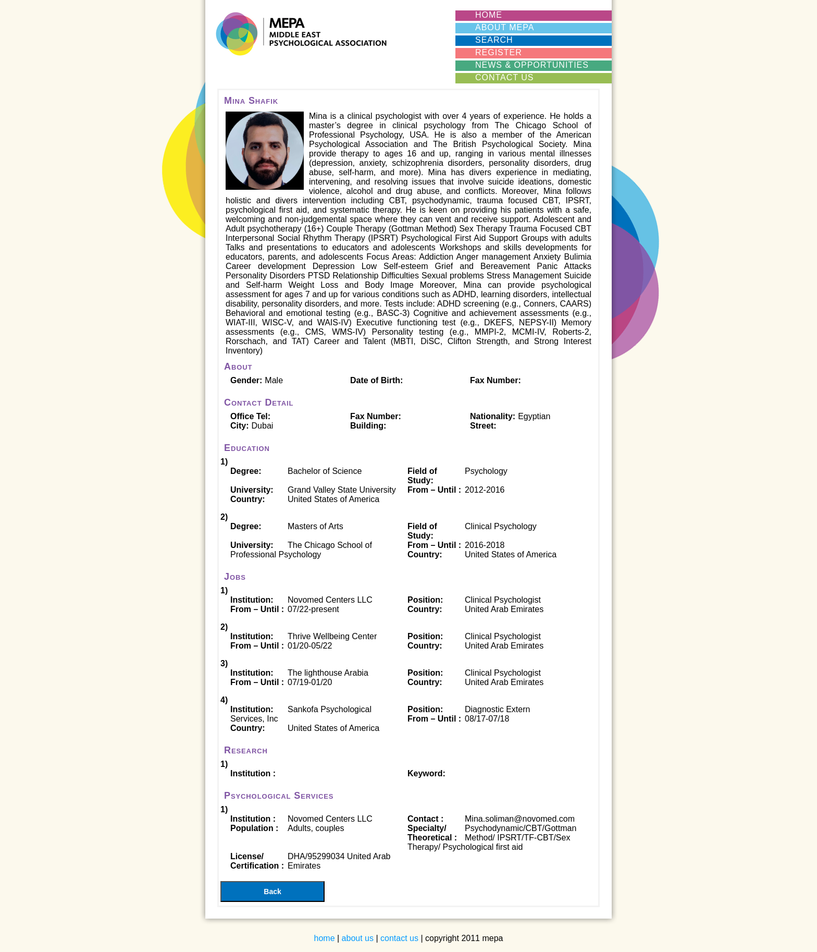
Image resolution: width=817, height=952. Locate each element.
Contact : (425, 818)
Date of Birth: (376, 380)
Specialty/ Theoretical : (432, 833)
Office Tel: (250, 416)
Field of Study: (422, 476)
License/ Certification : (257, 861)
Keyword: (426, 773)
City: (239, 425)
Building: (368, 425)
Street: (483, 425)
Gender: (246, 380)
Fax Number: (495, 380)
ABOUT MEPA (504, 27)
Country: (247, 499)
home (324, 938)
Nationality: (492, 416)
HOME (488, 14)
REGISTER (498, 52)
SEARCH (494, 39)
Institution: (252, 599)
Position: (425, 599)
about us (358, 938)
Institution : (253, 773)
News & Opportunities (532, 64)
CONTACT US (504, 77)
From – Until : (434, 489)
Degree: (246, 471)
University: (252, 489)
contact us (399, 938)
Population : (254, 828)
